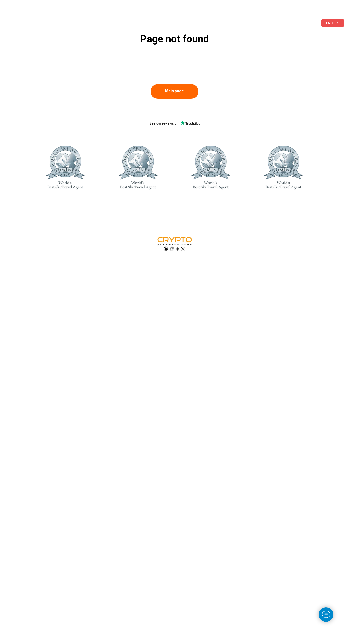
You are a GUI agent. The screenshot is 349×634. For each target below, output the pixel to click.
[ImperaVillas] (323, 11)
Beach (32, 11)
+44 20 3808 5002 (299, 11)
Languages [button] (269, 11)
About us (58, 11)
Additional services (95, 11)
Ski (12, 11)
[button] (332, 23)
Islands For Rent (236, 11)
